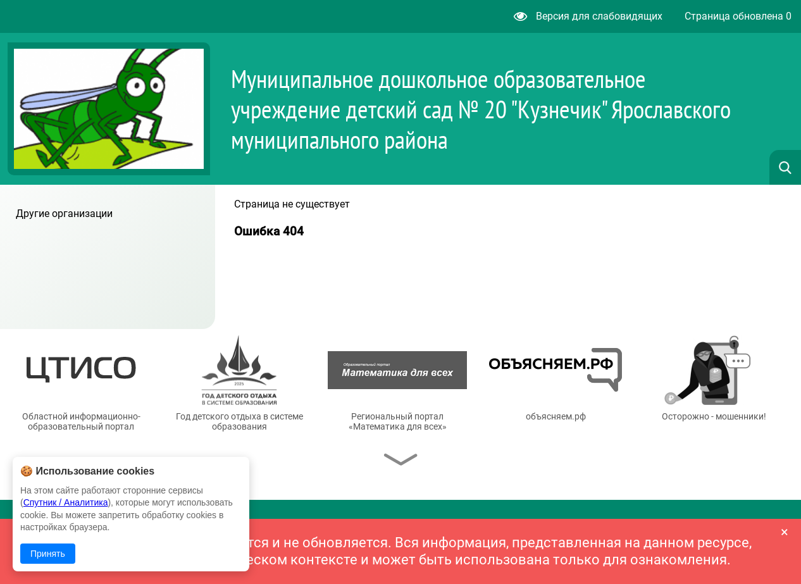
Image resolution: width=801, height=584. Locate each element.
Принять (47, 554)
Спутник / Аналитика (65, 502)
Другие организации (64, 214)
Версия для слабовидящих (588, 16)
